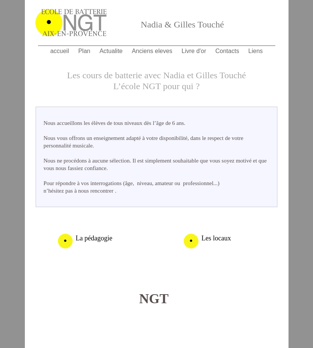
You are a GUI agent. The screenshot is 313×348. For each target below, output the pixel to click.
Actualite (111, 51)
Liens (255, 51)
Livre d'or (195, 51)
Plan (85, 51)
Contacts (228, 51)
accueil (60, 51)
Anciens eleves (153, 51)
